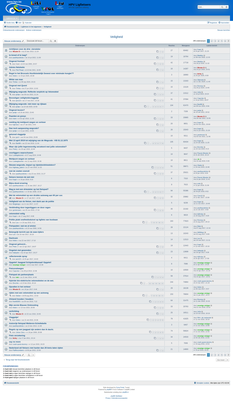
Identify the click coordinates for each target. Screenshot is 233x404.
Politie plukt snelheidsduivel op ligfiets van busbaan (33, 220)
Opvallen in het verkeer (20, 287)
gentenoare (17, 210)
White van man (16, 79)
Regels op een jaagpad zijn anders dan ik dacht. (31, 329)
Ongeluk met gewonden (20, 250)
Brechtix (200, 147)
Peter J (15, 246)
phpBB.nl (125, 392)
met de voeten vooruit (19, 171)
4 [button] (218, 41)
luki (17, 277)
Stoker (18, 296)
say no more (15, 342)
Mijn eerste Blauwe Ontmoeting (23, 305)
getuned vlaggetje (17, 134)
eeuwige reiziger (19, 265)
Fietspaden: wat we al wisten (22, 226)
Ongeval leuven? (17, 110)
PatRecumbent (18, 350)
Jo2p (199, 92)
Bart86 (199, 104)
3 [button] (215, 41)
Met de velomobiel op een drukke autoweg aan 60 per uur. (36, 195)
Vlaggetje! (13, 317)
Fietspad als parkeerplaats (21, 274)
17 (162, 283)
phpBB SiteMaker (116, 396)
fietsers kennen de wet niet (21, 177)
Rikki (199, 226)
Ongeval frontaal (17, 61)
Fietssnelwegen (16, 268)
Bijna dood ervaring (18, 183)
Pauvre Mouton (202, 153)
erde (199, 183)
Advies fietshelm (17, 67)
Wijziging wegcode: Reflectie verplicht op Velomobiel (34, 92)
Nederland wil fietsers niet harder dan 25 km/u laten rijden (36, 348)
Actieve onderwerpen (33, 30)
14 (153, 283)
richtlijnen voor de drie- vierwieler (24, 49)
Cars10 (200, 196)
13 (149, 283)
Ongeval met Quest (18, 85)
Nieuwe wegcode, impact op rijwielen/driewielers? (32, 165)
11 (162, 222)
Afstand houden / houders (21, 299)
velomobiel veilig (17, 213)
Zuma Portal (120, 387)
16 (159, 283)
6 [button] (225, 41)
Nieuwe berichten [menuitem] (223, 30)
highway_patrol (18, 167)
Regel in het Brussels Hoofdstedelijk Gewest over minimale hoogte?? (41, 73)
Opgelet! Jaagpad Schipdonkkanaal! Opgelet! (30, 262)
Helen (15, 76)
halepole (16, 253)
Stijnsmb (200, 80)
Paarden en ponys (17, 116)
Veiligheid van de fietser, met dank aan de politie (31, 201)
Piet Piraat (19, 70)
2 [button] (211, 41)
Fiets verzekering (17, 335)
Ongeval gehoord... (18, 244)
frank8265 (16, 301)
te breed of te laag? (18, 55)
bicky (199, 74)
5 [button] (221, 41)
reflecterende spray (18, 256)
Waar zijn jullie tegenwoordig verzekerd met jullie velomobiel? (38, 147)
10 (159, 222)
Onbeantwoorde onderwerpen (14, 30)
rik (198, 159)
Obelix (199, 165)
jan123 (18, 100)
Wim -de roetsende (204, 318)
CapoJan (200, 98)
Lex (17, 222)
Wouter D (16, 51)
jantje (18, 94)
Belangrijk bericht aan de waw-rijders (26, 232)
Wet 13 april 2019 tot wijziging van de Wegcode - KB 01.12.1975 (38, 140)
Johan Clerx (20, 332)
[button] (228, 41)
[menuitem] (18, 22)
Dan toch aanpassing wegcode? (24, 128)
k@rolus (16, 125)
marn (14, 118)
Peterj (15, 149)
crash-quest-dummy (204, 281)
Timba (15, 82)
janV (17, 137)
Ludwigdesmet (18, 155)
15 (156, 283)
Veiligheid (116, 36)
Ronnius (200, 86)
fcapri (199, 49)
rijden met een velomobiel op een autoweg (28, 293)
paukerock (201, 135)
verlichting (14, 311)
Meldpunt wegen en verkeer (22, 159)
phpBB (109, 389)
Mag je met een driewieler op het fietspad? (28, 189)
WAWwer (200, 232)
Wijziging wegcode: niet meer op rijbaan (27, 104)
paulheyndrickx (18, 57)
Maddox (200, 55)
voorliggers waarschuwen (21, 153)
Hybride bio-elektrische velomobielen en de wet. (31, 281)
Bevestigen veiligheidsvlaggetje (24, 98)
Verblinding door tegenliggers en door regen (29, 207)
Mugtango (16, 204)
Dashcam (13, 238)
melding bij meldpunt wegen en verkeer (27, 122)
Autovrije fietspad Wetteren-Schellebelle (28, 323)
